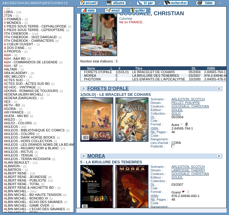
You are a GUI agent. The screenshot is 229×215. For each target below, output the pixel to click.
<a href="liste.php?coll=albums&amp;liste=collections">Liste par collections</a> (38, 106)
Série (91, 68)
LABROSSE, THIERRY (188, 170)
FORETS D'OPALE (98, 72)
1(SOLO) (122, 72)
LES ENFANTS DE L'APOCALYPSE (158, 79)
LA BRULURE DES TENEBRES (155, 75)
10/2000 (195, 79)
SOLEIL (177, 110)
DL (194, 68)
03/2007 (195, 75)
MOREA (90, 75)
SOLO (176, 113)
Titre (139, 68)
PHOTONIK (92, 79)
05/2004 (195, 72)
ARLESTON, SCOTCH (188, 99)
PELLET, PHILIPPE (185, 103)
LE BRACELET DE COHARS (153, 72)
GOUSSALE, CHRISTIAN (190, 106)
